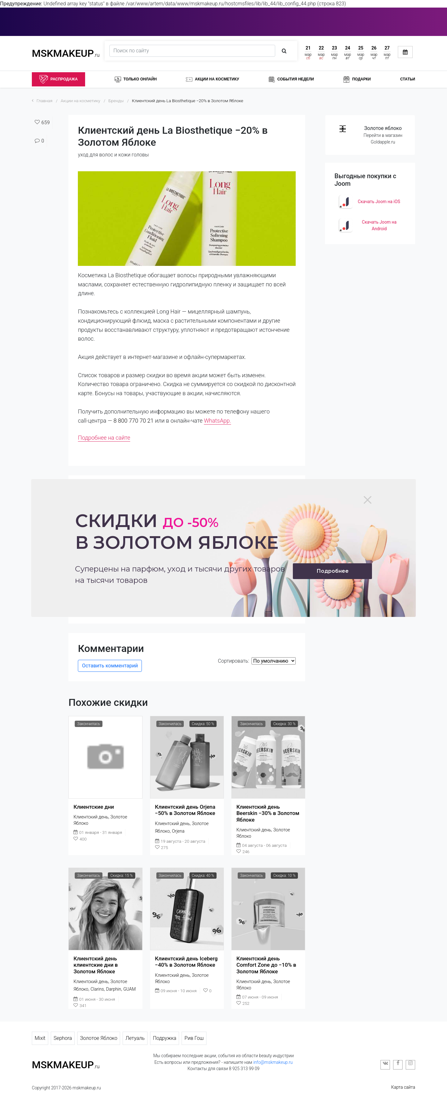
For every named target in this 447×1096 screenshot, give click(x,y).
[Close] (367, 500)
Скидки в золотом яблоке (177, 531)
